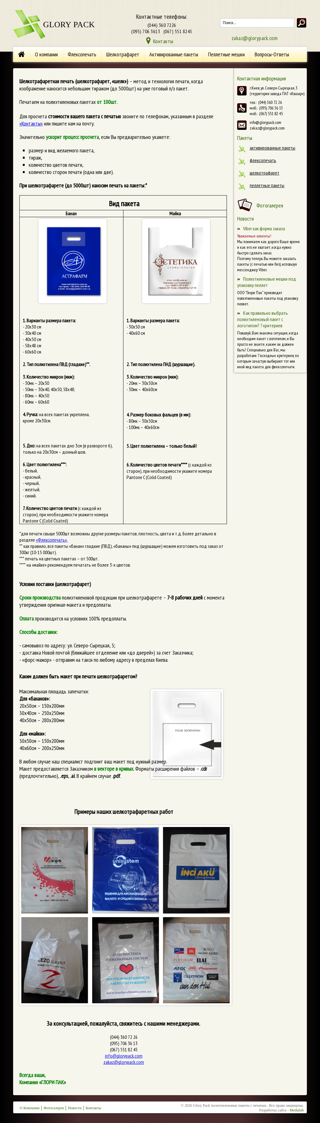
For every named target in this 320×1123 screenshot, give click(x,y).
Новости (75, 1108)
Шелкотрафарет (122, 54)
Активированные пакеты (173, 54)
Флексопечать (82, 54)
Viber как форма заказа (264, 228)
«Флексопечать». (52, 540)
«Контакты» (31, 123)
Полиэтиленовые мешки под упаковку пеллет (266, 282)
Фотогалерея (270, 205)
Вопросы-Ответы (272, 54)
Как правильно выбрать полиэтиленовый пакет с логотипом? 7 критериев (262, 319)
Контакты (163, 41)
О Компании (29, 1108)
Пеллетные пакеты (267, 185)
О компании (46, 54)
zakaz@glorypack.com (255, 38)
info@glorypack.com (123, 1056)
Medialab (297, 1110)
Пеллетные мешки (226, 54)
